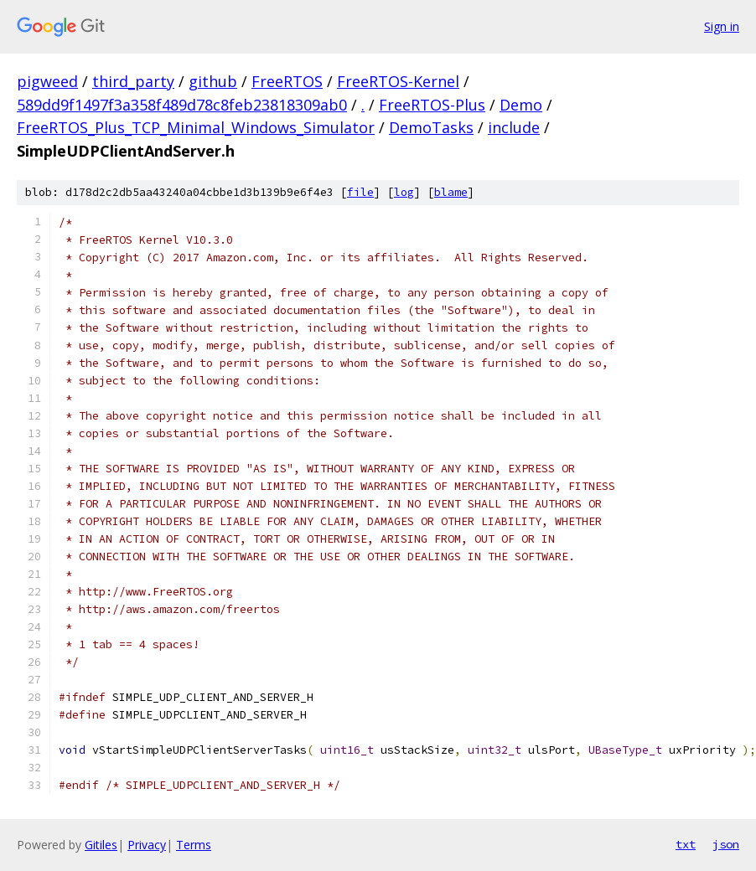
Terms (193, 845)
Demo (521, 105)
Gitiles (101, 845)
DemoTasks (431, 127)
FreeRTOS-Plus (432, 105)
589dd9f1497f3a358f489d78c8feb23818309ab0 (182, 105)
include (514, 127)
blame (451, 192)
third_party (133, 81)
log (404, 192)
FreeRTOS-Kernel (398, 81)
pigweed (47, 81)
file (360, 192)
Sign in (721, 26)
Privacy (146, 845)
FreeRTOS (287, 81)
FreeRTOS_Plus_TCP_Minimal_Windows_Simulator (196, 127)
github (213, 81)
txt (686, 844)
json (725, 844)
